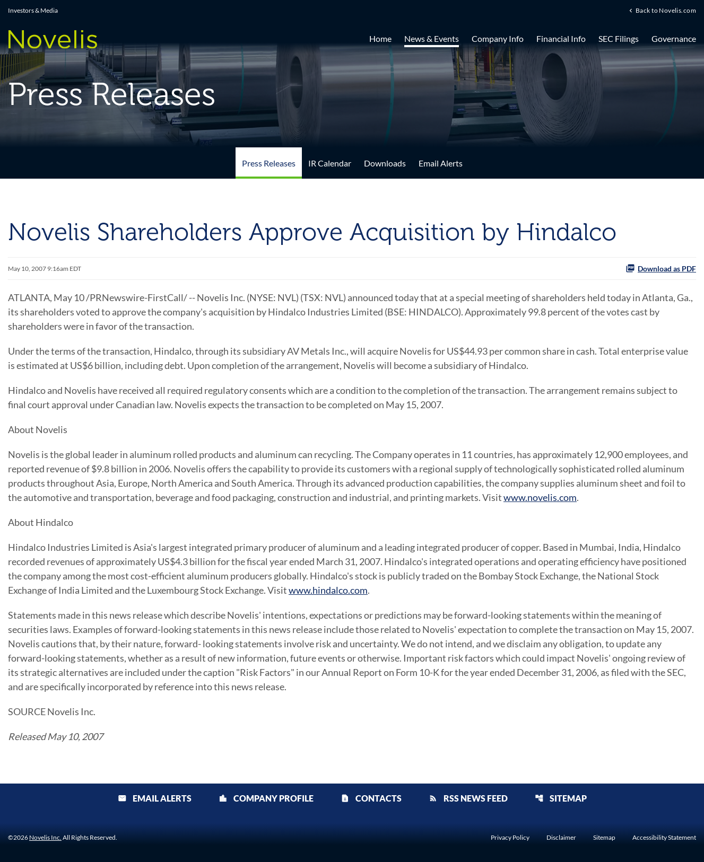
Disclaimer (561, 837)
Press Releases (268, 163)
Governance (673, 38)
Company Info (498, 38)
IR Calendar (329, 163)
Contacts (371, 798)
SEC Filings (618, 38)
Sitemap (561, 798)
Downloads (385, 163)
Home (380, 38)
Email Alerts (441, 163)
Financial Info (561, 38)
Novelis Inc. (45, 837)
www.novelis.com (540, 497)
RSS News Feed (468, 798)
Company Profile (266, 798)
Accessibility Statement (664, 837)
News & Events (431, 38)
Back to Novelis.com (666, 10)
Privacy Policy (510, 837)
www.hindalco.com (328, 590)
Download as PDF (660, 268)
